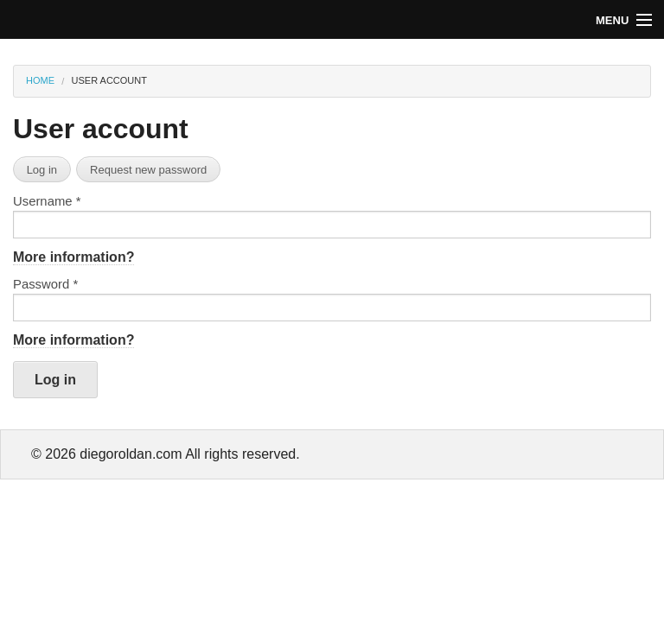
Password (45, 284)
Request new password (148, 169)
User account (109, 80)
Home (40, 80)
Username (46, 201)
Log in (42, 169)
